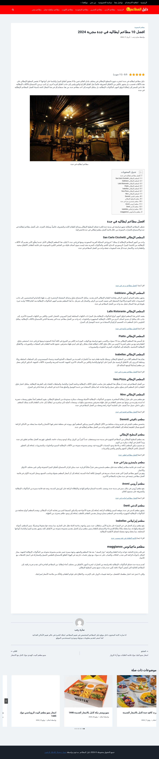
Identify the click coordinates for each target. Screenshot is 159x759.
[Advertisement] (79, 57)
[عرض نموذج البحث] (13, 10)
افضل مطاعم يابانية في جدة (126, 328)
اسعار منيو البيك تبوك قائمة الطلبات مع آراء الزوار (114, 653)
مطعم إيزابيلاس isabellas (130, 209)
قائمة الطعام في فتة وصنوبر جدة (123, 538)
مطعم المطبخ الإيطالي (132, 199)
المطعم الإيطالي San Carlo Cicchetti (127, 178)
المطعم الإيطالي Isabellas (131, 188)
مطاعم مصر (36, 10)
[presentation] (132, 691)
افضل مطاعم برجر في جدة (126, 285)
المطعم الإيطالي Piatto (132, 186)
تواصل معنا (118, 2)
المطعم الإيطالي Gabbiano (130, 181)
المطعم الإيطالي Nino (132, 194)
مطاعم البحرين (96, 10)
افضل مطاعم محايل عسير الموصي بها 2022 (132, 712)
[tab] (84, 728)
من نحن (93, 2)
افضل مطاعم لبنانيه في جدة (126, 498)
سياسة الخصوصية (105, 2)
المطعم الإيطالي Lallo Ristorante (128, 183)
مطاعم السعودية (81, 10)
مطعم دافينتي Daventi (132, 196)
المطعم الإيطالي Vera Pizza (130, 191)
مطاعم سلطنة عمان (51, 10)
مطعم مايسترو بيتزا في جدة (129, 201)
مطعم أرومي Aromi (132, 204)
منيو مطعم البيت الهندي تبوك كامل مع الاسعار (44, 653)
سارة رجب (135, 37)
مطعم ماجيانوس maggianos (130, 212)
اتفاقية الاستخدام (131, 2)
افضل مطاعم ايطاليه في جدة (130, 176)
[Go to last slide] (153, 701)
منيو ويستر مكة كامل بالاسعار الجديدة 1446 (27, 712)
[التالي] (6, 701)
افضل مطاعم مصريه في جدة (126, 372)
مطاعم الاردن (110, 10)
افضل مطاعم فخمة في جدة (126, 412)
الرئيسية (144, 2)
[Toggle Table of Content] (139, 172)
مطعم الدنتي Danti (132, 206)
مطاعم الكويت (67, 10)
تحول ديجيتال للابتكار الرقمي (55, 752)
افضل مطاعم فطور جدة (128, 455)
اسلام (93, 720)
